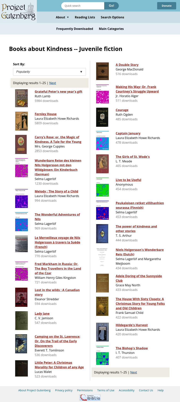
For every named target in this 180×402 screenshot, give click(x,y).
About (62, 17)
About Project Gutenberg (34, 390)
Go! (111, 5)
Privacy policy (64, 390)
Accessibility (127, 390)
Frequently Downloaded (74, 29)
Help (160, 390)
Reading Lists (85, 17)
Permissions (85, 390)
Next (52, 83)
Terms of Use (105, 390)
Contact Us (146, 390)
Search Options (112, 17)
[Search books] (82, 5)
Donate (167, 5)
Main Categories (111, 29)
